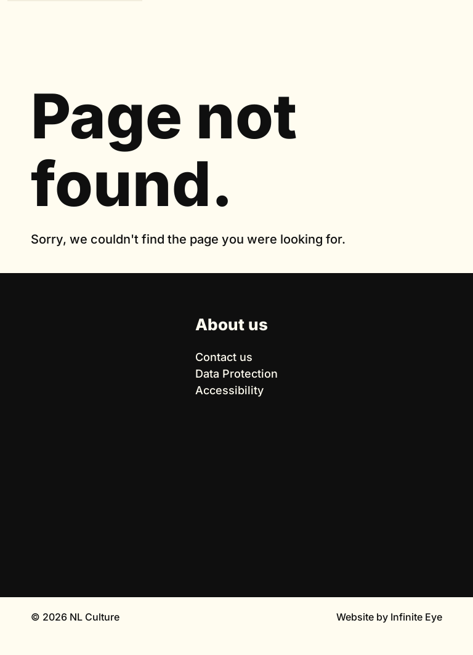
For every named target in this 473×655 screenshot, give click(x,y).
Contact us (224, 357)
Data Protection (236, 373)
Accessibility (229, 390)
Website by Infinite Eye (389, 617)
